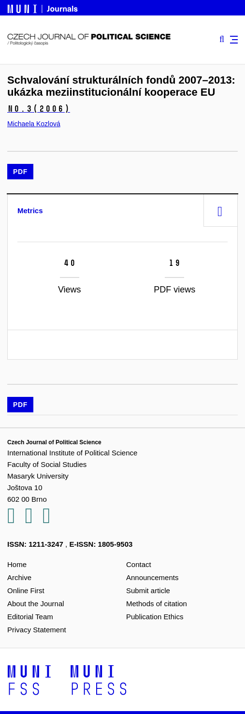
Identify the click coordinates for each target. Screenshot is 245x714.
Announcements (152, 577)
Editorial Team (30, 616)
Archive (19, 577)
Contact (138, 564)
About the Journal (35, 603)
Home (17, 564)
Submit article (148, 590)
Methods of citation (156, 603)
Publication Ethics (154, 616)
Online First (25, 590)
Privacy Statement (36, 630)
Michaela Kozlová (33, 124)
